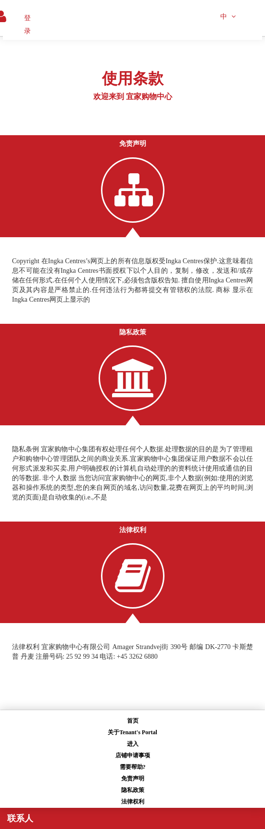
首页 (133, 720)
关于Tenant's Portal (132, 732)
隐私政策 (132, 790)
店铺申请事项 (132, 755)
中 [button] (228, 16)
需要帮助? (133, 767)
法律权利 (132, 801)
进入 (133, 743)
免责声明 (132, 778)
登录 (27, 24)
